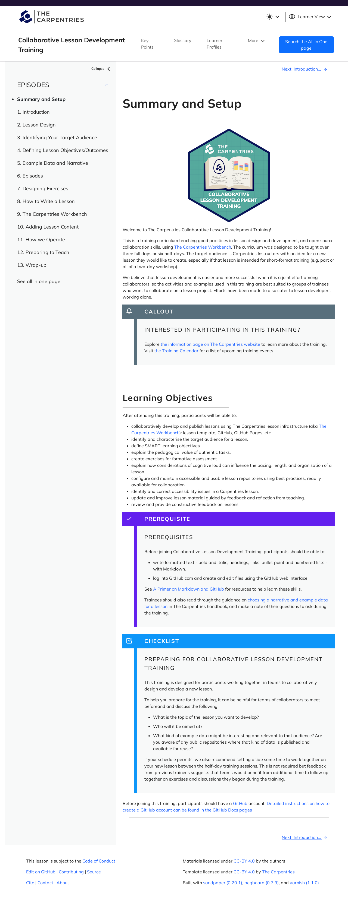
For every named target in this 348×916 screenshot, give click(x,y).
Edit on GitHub (40, 871)
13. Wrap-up (31, 265)
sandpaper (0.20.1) (222, 882)
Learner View (311, 16)
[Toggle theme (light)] (272, 16)
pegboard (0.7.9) (261, 882)
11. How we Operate (41, 239)
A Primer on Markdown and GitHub (188, 589)
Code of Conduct (98, 861)
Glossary (182, 40)
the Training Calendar (176, 350)
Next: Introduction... (305, 69)
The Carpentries (278, 871)
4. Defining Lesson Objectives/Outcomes (62, 150)
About (63, 882)
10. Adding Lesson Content (48, 227)
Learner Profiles (214, 44)
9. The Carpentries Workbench (52, 214)
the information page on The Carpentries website (210, 344)
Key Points (147, 44)
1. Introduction (33, 112)
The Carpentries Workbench (202, 247)
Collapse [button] (101, 69)
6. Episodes (30, 176)
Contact (45, 882)
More (257, 41)
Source (94, 871)
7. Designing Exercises (42, 188)
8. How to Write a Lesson (46, 201)
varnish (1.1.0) (304, 882)
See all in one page (38, 281)
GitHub (240, 803)
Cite (30, 882)
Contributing (71, 871)
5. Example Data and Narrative (52, 163)
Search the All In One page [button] (306, 45)
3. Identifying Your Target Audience (57, 137)
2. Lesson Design (36, 125)
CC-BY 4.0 (244, 861)
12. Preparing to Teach (43, 252)
